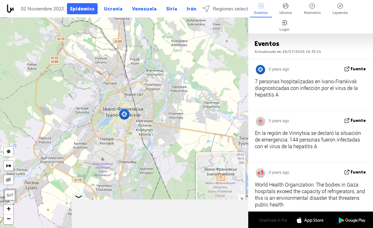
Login (284, 26)
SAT (10, 195)
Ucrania (113, 9)
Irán (191, 9)
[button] (124, 114)
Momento (312, 9)
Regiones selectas (227, 8)
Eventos (261, 9)
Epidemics (82, 9)
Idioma (286, 9)
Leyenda (340, 9)
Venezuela (144, 9)
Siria (171, 9)
